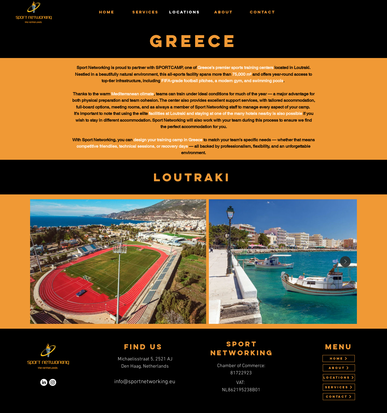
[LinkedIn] (43, 382)
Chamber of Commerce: (241, 366)
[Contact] (339, 396)
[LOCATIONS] (339, 377)
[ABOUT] (339, 367)
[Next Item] (345, 261)
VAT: (241, 383)
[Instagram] (52, 382)
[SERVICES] (339, 387)
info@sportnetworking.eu (144, 381)
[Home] (338, 358)
